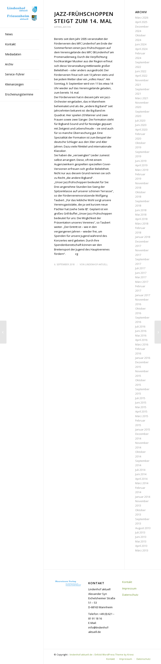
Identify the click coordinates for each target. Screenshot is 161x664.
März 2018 (141, 223)
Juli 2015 (140, 398)
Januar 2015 (142, 429)
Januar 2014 (142, 497)
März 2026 (141, 17)
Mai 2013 (140, 541)
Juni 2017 (140, 273)
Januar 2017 (142, 295)
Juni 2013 (140, 537)
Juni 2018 (140, 210)
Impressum (129, 588)
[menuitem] (21, 34)
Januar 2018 (142, 237)
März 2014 (141, 483)
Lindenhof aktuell (96, 264)
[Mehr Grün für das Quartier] (158, 332)
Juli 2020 (140, 120)
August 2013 (143, 528)
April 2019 (141, 165)
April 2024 (141, 49)
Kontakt (127, 582)
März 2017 (141, 282)
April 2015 (141, 411)
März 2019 (141, 170)
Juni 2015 (140, 402)
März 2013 (141, 550)
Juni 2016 (140, 331)
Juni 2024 (140, 44)
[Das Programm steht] (3, 332)
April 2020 (141, 129)
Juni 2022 (140, 71)
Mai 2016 (140, 335)
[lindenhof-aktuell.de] (21, 13)
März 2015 (141, 416)
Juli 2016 (140, 326)
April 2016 (141, 340)
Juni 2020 (140, 125)
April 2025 (141, 22)
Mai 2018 (140, 214)
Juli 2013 (140, 532)
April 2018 (141, 219)
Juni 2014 (140, 474)
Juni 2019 (140, 161)
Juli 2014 (140, 470)
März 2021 (141, 98)
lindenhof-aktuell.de (81, 654)
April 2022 (141, 75)
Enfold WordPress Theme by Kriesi (114, 654)
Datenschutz (130, 595)
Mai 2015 (140, 407)
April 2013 (141, 546)
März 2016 (141, 344)
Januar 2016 (142, 358)
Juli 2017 (140, 268)
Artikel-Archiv (62, 26)
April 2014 (141, 479)
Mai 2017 (140, 277)
